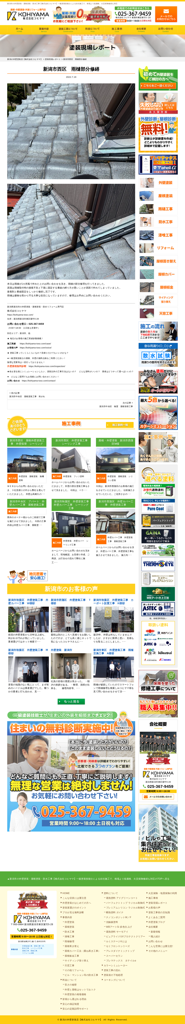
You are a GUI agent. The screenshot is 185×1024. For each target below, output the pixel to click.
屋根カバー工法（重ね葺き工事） (83, 951)
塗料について (111, 893)
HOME (19, 29)
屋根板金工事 (72, 956)
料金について (92, 29)
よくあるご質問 (156, 917)
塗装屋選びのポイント (74, 907)
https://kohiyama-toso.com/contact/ (39, 381)
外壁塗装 (69, 922)
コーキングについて (114, 980)
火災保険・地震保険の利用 (162, 893)
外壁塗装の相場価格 (75, 994)
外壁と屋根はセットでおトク (80, 989)
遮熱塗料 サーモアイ (117, 932)
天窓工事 (69, 965)
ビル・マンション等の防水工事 (81, 975)
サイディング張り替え (77, 960)
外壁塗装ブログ (156, 922)
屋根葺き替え (72, 946)
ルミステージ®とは (116, 941)
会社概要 (141, 29)
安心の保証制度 (70, 1004)
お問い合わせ (165, 29)
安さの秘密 (71, 984)
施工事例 (117, 29)
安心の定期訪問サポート (75, 1009)
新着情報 (155, 932)
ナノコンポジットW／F (118, 917)
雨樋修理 (69, 941)
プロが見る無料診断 (73, 912)
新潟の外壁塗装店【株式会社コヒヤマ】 (81, 1019)
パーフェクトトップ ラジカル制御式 (125, 903)
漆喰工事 (69, 936)
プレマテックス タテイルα (121, 960)
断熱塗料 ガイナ (114, 912)
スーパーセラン (114, 956)
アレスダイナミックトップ (120, 951)
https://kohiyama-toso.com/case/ (35, 343)
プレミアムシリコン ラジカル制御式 (125, 907)
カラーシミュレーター (116, 965)
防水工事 (69, 932)
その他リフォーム (74, 970)
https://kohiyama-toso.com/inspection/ (47, 366)
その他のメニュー (158, 951)
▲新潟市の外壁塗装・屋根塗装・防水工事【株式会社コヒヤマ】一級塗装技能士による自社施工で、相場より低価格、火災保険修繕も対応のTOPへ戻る (88, 879)
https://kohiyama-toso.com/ (20, 315)
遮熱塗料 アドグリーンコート (122, 898)
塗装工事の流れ (68, 29)
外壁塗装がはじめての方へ (76, 903)
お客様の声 (154, 907)
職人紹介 (155, 936)
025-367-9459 (36, 324)
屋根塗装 (69, 927)
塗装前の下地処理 (113, 975)
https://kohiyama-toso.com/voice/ (36, 348)
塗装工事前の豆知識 (159, 912)
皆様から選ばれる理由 (74, 999)
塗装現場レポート (158, 903)
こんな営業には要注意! (160, 946)
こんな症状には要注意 (74, 898)
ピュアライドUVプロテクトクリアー (125, 936)
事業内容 (44, 29)
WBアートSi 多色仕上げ (119, 927)
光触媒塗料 (112, 922)
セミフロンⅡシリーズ (118, 946)
